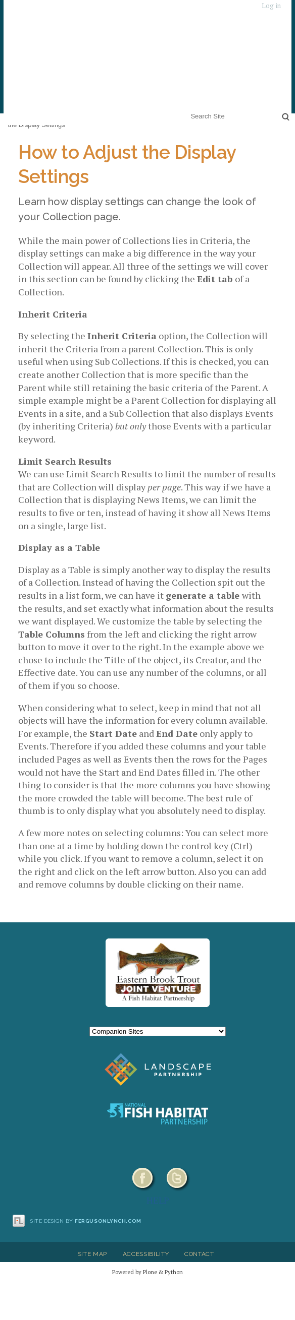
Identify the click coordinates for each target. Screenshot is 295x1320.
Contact (199, 1254)
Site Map (92, 1254)
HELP (157, 1200)
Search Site (188, 109)
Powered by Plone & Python (147, 1272)
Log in (271, 6)
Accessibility (146, 1254)
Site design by (85, 1221)
